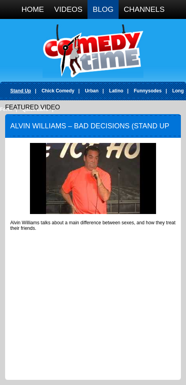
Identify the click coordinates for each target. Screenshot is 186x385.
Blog (103, 9)
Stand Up (20, 91)
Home (32, 9)
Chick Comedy (57, 91)
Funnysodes (148, 91)
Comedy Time (93, 51)
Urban (92, 91)
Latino (116, 91)
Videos (68, 9)
